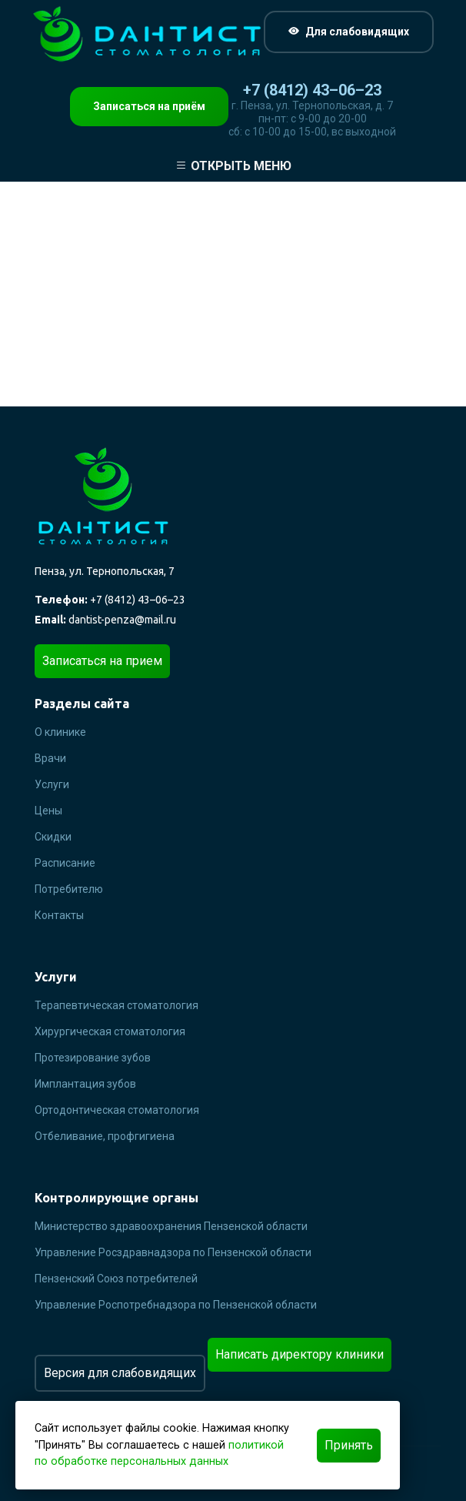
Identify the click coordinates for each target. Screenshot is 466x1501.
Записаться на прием (102, 661)
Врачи (50, 758)
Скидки (53, 836)
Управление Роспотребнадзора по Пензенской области (176, 1304)
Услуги (52, 784)
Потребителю (69, 889)
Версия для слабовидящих (120, 1373)
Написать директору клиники (299, 1354)
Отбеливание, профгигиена (105, 1136)
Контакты (59, 915)
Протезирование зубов (93, 1057)
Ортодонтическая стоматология (117, 1110)
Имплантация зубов (85, 1083)
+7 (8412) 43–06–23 (312, 90)
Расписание (65, 862)
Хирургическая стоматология (110, 1031)
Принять (349, 1445)
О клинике (60, 732)
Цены (48, 810)
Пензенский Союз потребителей (116, 1278)
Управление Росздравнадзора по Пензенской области (173, 1252)
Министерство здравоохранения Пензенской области (171, 1226)
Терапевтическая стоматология (116, 1005)
